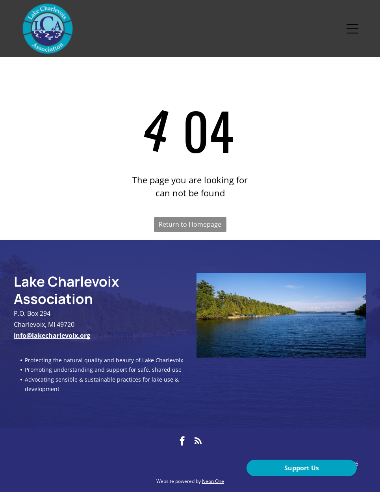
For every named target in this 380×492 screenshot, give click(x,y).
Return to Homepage (190, 224)
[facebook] (182, 442)
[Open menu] (352, 29)
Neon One (213, 481)
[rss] (198, 442)
